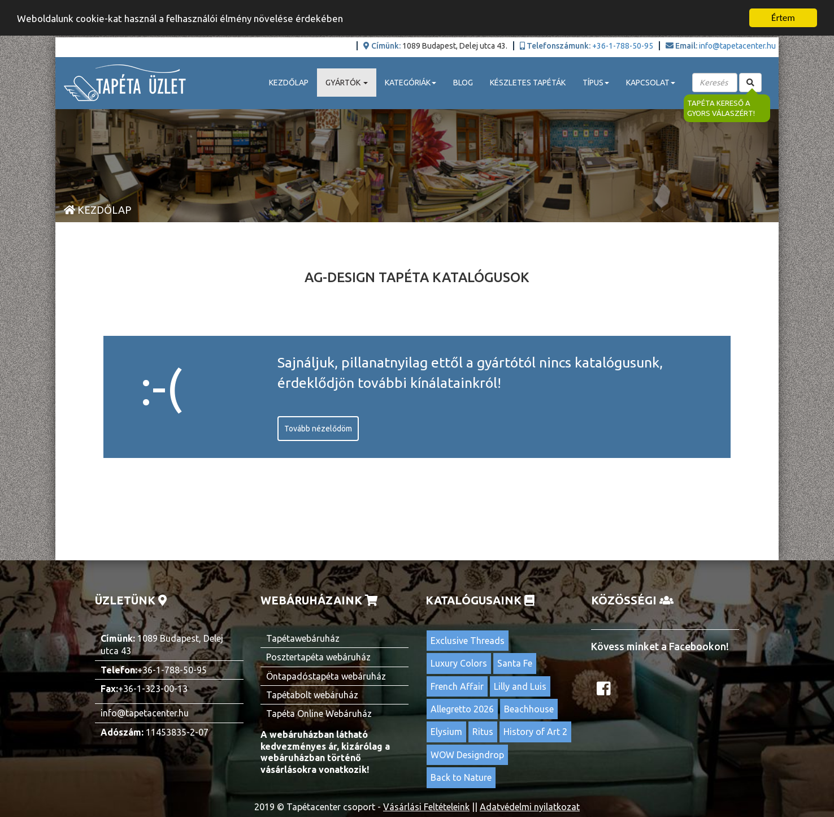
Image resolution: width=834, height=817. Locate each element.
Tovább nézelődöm (318, 428)
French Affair (457, 686)
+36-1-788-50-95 (622, 45)
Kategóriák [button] (410, 82)
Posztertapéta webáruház (318, 657)
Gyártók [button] (346, 82)
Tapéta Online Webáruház (319, 713)
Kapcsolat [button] (650, 82)
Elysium (446, 732)
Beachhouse (529, 709)
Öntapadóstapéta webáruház (326, 676)
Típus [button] (596, 82)
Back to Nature (461, 777)
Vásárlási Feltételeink (426, 806)
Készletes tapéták (528, 82)
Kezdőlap (289, 82)
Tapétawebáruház (303, 638)
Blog (463, 82)
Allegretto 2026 (462, 709)
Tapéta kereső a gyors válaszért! (722, 108)
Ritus (482, 732)
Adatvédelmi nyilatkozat (530, 806)
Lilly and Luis (520, 686)
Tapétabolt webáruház (312, 695)
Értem (783, 18)
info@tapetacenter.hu (737, 45)
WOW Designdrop (467, 755)
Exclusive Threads (468, 641)
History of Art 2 (535, 732)
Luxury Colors (459, 663)
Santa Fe (514, 663)
